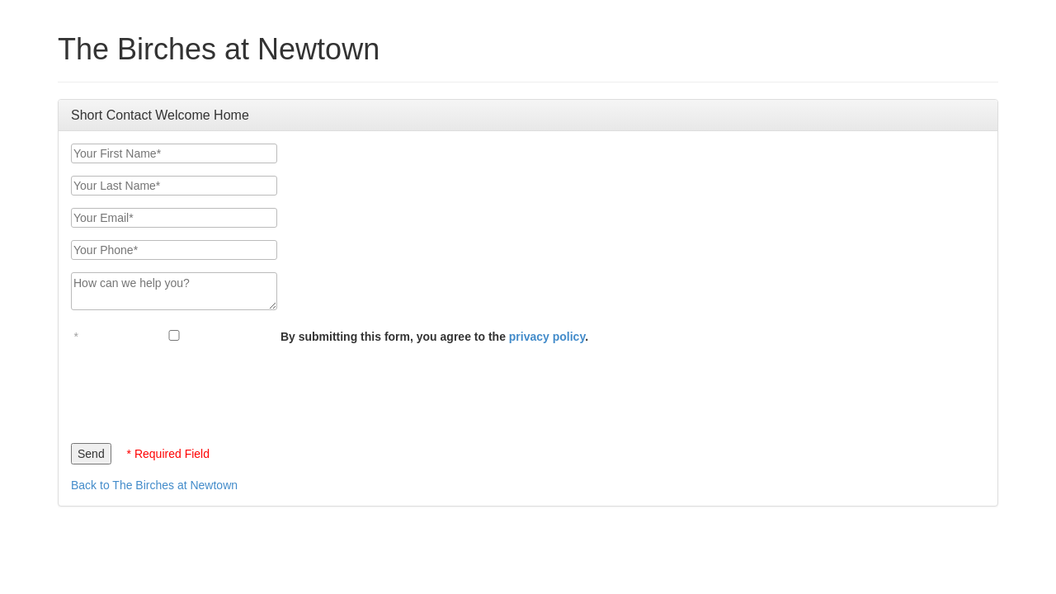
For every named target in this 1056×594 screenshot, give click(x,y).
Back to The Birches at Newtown (154, 485)
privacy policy (547, 336)
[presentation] (196, 389)
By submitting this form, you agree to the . (434, 336)
